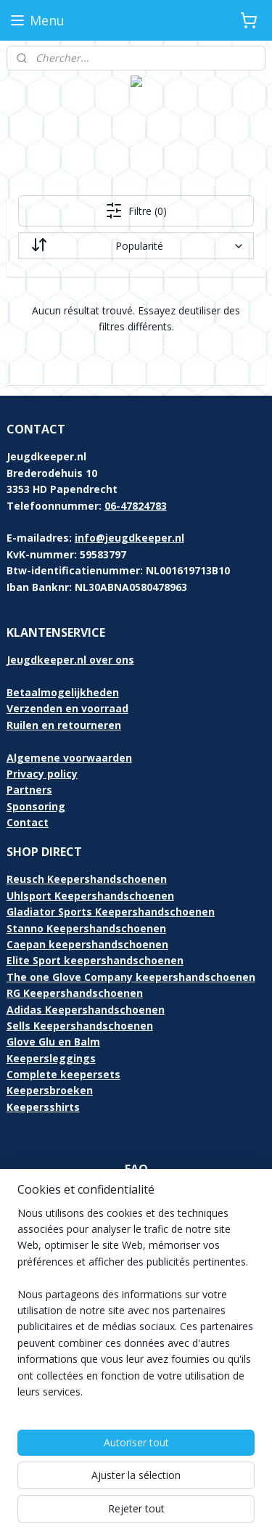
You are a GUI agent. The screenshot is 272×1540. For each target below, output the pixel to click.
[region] (136, 1308)
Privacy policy (42, 774)
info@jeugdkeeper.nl (129, 538)
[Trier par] (136, 245)
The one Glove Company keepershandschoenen (131, 977)
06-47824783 (135, 506)
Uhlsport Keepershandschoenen (90, 896)
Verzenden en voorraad (67, 708)
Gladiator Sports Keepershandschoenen (111, 911)
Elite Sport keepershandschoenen (95, 960)
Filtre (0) (136, 210)
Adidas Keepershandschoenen (86, 1010)
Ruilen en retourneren (64, 725)
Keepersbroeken (50, 1090)
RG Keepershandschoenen (75, 993)
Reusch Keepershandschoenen (87, 879)
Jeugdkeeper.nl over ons (70, 660)
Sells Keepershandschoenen (80, 1025)
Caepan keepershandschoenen (87, 944)
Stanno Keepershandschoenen (86, 928)
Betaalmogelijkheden (63, 692)
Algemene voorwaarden (69, 758)
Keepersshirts (43, 1107)
